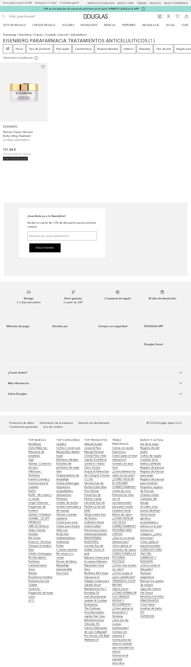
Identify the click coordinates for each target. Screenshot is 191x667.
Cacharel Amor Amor (37, 567)
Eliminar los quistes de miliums (152, 582)
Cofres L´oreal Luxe (68, 448)
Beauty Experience (176, 3)
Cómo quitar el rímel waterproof (124, 457)
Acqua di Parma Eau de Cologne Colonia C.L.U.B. (96, 475)
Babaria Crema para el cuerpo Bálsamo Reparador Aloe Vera (96, 563)
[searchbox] (35, 16)
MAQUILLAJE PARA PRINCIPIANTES (152, 598)
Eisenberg (25, 34)
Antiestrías (62, 541)
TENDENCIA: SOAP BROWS (124, 582)
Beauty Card (125, 3)
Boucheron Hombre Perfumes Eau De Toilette (40, 580)
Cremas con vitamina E (119, 633)
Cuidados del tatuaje (148, 500)
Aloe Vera (118, 663)
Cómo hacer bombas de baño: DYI (151, 608)
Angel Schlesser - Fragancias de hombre (39, 506)
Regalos (155, 3)
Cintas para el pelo (68, 526)
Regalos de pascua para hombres (152, 481)
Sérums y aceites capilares (66, 516)
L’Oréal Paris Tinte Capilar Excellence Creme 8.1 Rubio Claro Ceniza (95, 461)
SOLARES (68, 25)
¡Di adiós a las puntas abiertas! (150, 508)
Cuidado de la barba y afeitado (150, 461)
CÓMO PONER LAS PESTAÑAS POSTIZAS (124, 557)
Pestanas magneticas (147, 575)
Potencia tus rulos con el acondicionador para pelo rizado (123, 500)
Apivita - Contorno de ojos (39, 465)
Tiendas (142, 3)
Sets (59, 471)
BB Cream (34, 538)
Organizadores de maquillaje (67, 477)
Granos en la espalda (120, 657)
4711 (31, 600)
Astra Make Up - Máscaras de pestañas (38, 451)
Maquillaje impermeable (64, 567)
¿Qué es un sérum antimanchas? (123, 539)
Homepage (10, 34)
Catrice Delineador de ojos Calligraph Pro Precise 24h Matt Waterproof (96, 633)
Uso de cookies (53, 426)
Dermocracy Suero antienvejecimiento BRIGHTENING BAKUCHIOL (95, 536)
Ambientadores (65, 538)
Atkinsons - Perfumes (35, 473)
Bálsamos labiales (67, 459)
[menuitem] (17, 25)
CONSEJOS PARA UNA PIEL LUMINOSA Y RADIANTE (151, 555)
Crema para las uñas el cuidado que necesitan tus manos (123, 645)
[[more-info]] (21, 57)
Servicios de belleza (100, 3)
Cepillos (61, 444)
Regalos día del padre (149, 449)
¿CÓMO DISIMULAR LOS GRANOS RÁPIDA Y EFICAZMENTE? (124, 598)
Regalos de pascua (152, 467)
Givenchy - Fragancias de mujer (40, 590)
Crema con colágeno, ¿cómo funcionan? (151, 534)
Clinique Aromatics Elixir (39, 547)
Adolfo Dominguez (40, 553)
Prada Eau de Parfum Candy (92, 496)
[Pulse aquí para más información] (143, 8)
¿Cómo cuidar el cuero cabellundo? (123, 575)
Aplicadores (63, 494)
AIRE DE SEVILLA (38, 526)
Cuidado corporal (57, 34)
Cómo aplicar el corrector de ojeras (124, 547)
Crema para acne (67, 522)
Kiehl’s (32, 491)
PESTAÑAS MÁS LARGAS (122, 532)
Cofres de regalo (151, 455)
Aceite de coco (121, 491)
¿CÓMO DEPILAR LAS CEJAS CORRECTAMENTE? (124, 522)
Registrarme (45, 248)
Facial (170, 25)
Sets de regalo (14, 25)
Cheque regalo (43, 25)
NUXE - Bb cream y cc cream (39, 496)
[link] (24, 111)
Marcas (110, 25)
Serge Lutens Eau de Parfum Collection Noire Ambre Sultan (95, 520)
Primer (60, 545)
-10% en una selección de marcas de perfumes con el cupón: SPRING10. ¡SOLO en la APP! (91, 8)
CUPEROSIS (147, 616)
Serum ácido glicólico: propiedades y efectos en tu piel (151, 520)
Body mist (62, 534)
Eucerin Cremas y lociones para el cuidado (39, 483)
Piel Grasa (146, 592)
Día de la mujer (149, 444)
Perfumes (129, 25)
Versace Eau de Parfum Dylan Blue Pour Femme (95, 487)
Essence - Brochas (39, 541)
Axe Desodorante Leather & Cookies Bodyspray (95, 600)
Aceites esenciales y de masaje (68, 508)
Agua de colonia (150, 588)
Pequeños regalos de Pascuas (151, 489)
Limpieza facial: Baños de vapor (122, 512)
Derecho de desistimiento (94, 423)
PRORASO (34, 522)
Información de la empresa (56, 423)
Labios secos (120, 588)
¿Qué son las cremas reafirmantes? (120, 624)
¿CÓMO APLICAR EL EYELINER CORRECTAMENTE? (124, 483)
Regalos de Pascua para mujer (152, 473)
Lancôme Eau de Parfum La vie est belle (94, 506)
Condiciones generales (23, 426)
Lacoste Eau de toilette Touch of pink (94, 549)
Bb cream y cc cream (65, 555)
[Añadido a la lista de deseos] (43, 66)
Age (31, 459)
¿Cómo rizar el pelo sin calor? (124, 567)
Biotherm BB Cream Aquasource (96, 575)
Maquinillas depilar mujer (68, 453)
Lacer (31, 596)
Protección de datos (21, 423)
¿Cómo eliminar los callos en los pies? (124, 473)
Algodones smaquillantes (64, 489)
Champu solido (149, 494)
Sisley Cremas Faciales (37, 532)
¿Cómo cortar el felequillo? (150, 567)
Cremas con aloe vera (122, 465)
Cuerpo (38, 34)
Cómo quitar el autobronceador (150, 543)
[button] (95, 372)
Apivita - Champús (39, 514)
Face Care (62, 573)
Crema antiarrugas (67, 483)
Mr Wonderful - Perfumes (37, 559)
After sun (62, 530)
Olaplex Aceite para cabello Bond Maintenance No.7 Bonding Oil (96, 586)
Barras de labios (66, 561)
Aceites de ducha (67, 502)
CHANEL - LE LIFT (38, 518)
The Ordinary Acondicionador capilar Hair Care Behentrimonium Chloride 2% (94, 616)
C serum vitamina (66, 549)
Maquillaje (151, 25)
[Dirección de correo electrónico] (62, 235)
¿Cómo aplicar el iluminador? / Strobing (122, 612)
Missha (32, 573)
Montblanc (34, 444)
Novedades (89, 25)
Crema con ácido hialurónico (122, 449)
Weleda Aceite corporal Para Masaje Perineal (94, 447)
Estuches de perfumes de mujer (67, 465)
